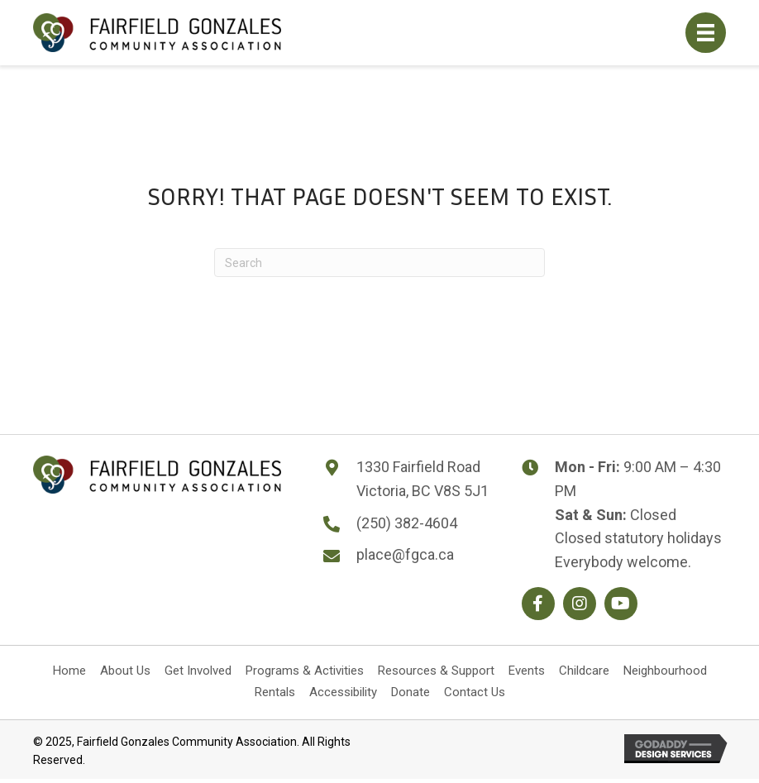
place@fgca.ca (405, 554)
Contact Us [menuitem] (474, 692)
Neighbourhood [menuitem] (665, 670)
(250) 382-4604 (406, 523)
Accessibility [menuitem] (343, 692)
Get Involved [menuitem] (198, 670)
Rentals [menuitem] (275, 692)
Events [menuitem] (526, 670)
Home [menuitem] (69, 670)
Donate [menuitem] (410, 692)
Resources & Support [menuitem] (436, 670)
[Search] (379, 262)
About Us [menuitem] (125, 670)
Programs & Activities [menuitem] (305, 670)
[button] (538, 603)
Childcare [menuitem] (584, 670)
